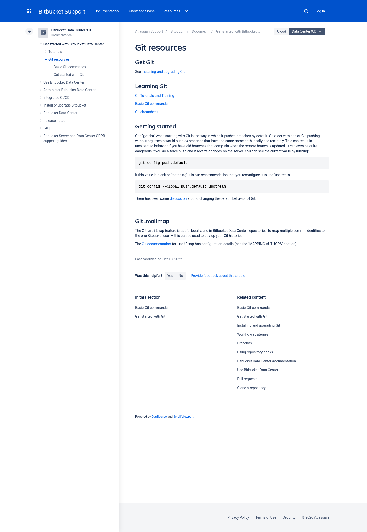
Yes (170, 276)
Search (306, 11)
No (181, 276)
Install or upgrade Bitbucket (64, 105)
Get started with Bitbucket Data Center (73, 44)
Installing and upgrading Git (163, 72)
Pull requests (247, 379)
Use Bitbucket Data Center (63, 82)
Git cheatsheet (146, 112)
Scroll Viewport (183, 416)
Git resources (59, 59)
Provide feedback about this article (218, 276)
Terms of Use (265, 517)
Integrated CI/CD (56, 98)
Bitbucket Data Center (60, 113)
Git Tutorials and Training (154, 96)
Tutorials (55, 52)
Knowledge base (142, 11)
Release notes (54, 120)
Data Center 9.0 (308, 31)
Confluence (159, 416)
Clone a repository (251, 388)
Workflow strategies (252, 334)
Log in (320, 11)
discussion (178, 198)
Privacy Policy (238, 517)
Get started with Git (69, 75)
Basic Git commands (70, 67)
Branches (244, 343)
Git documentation (156, 244)
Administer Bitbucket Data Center (69, 90)
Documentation (107, 11)
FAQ (46, 128)
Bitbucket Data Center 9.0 (71, 30)
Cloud (281, 31)
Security (289, 517)
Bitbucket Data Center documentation (266, 361)
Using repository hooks (255, 352)
